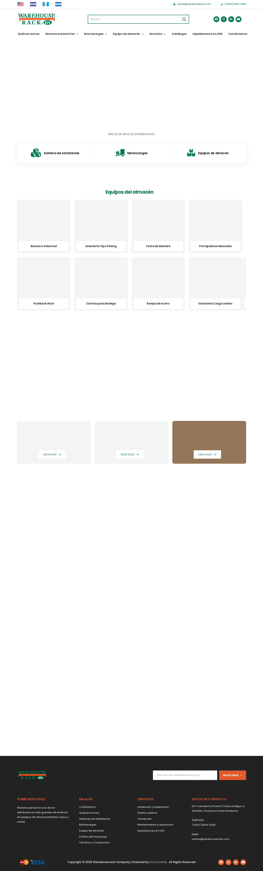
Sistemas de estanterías (94, 819)
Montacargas (93, 34)
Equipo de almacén (126, 34)
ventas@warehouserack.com (210, 839)
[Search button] (184, 19)
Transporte (144, 819)
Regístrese (230, 775)
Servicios (155, 34)
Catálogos (179, 34)
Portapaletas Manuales (215, 246)
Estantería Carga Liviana (215, 303)
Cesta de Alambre (158, 246)
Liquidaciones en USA (207, 34)
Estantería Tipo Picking (101, 246)
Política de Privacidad (93, 837)
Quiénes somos (28, 34)
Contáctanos (237, 34)
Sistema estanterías (60, 34)
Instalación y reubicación (153, 807)
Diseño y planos (147, 813)
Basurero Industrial (44, 246)
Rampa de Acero (158, 303)
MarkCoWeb (158, 862)
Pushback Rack (43, 303)
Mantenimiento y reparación (155, 824)
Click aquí (49, 454)
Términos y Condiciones (94, 842)
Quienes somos (89, 813)
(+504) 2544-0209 (203, 825)
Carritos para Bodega (101, 303)
